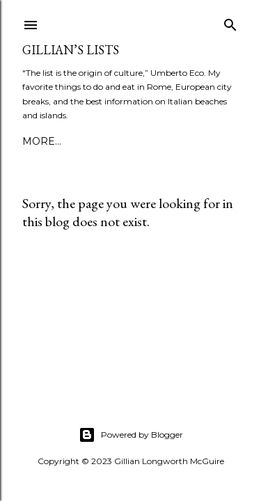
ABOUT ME (50, 141)
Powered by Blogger (131, 435)
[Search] (230, 21)
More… (147, 141)
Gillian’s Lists (70, 50)
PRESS (103, 141)
